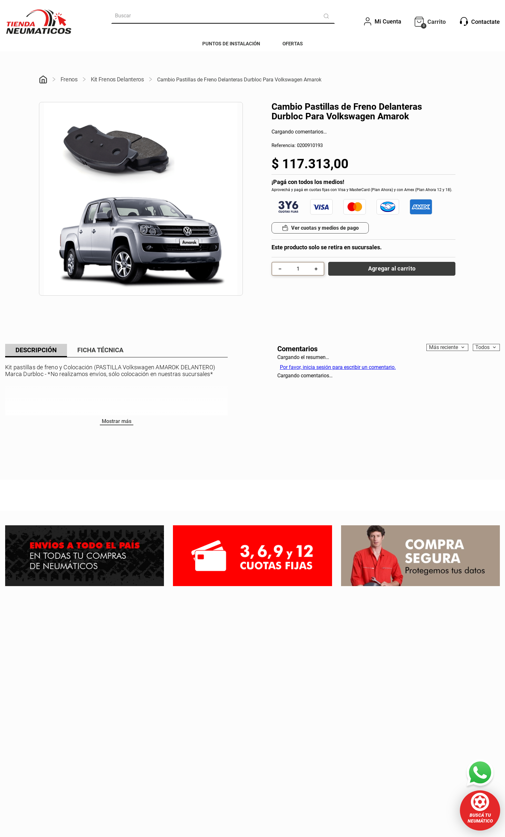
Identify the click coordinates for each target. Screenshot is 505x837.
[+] (316, 268)
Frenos (69, 79)
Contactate (480, 21)
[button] (480, 810)
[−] (280, 268)
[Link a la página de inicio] (43, 80)
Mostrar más (116, 421)
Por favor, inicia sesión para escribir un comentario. (338, 367)
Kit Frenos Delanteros (117, 79)
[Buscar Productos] (327, 16)
